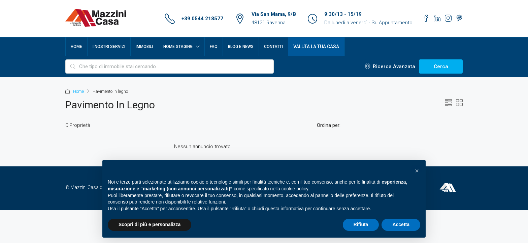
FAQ (214, 46)
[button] (416, 170)
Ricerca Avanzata (390, 66)
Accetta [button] (400, 224)
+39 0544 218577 (202, 19)
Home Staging (178, 46)
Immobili (144, 46)
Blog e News (241, 46)
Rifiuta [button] (361, 224)
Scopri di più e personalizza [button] (149, 224)
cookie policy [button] (295, 188)
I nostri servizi (109, 46)
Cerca (441, 66)
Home (76, 46)
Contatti (273, 46)
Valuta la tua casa (316, 46)
